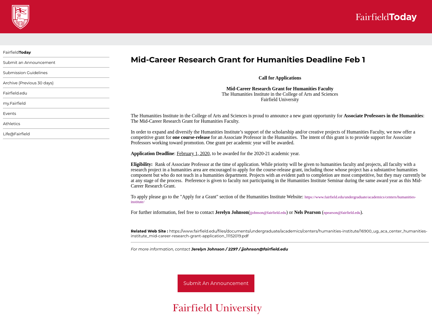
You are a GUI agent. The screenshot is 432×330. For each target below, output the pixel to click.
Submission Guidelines (25, 72)
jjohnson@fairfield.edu (268, 212)
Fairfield (17, 52)
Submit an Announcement (29, 62)
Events (9, 113)
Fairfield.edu (15, 93)
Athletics (11, 123)
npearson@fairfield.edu (341, 212)
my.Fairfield (14, 103)
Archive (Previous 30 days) (28, 82)
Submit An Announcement (216, 283)
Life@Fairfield (16, 133)
